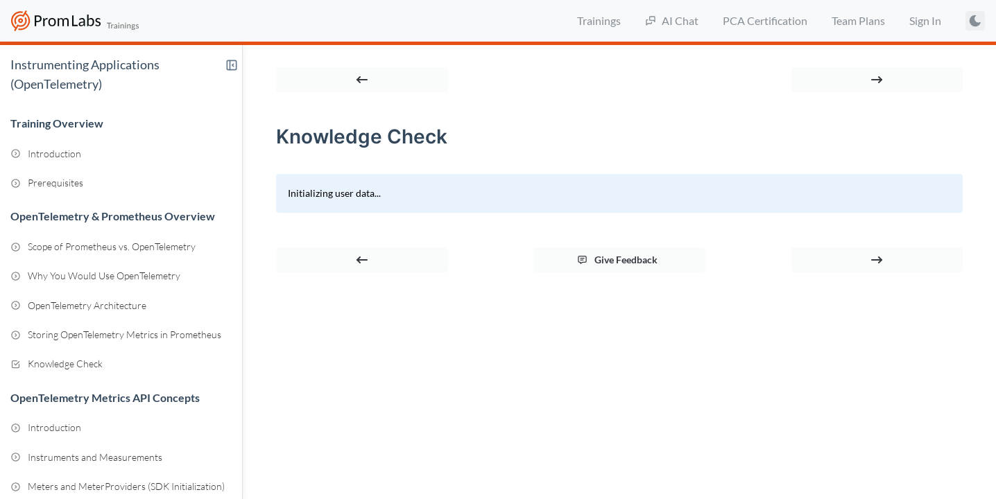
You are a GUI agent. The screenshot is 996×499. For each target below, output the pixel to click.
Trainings (599, 20)
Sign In (925, 20)
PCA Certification (765, 20)
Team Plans (858, 20)
